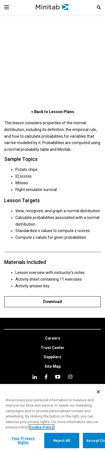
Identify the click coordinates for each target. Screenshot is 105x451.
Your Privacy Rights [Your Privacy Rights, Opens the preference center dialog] (23, 440)
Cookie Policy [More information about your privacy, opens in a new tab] (41, 427)
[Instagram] (70, 376)
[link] (52, 338)
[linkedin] (34, 376)
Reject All (61, 440)
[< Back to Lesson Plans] (52, 111)
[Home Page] (53, 7)
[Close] (98, 392)
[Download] (52, 301)
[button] (99, 7)
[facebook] (46, 377)
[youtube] (57, 377)
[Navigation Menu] (6, 7)
